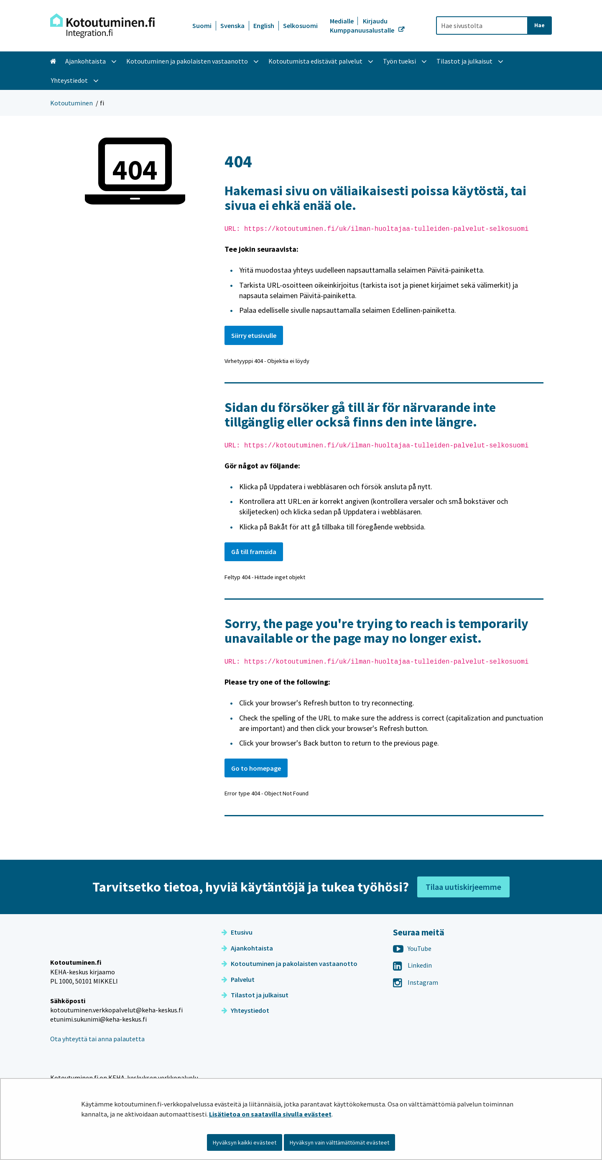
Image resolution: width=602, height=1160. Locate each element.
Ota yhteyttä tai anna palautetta (97, 1057)
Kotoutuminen (71, 103)
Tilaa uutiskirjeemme (463, 886)
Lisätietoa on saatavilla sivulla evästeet (270, 1114)
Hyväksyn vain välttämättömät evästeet (339, 1142)
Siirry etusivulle (253, 335)
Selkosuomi (300, 25)
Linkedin (412, 965)
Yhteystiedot (245, 1010)
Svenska (232, 25)
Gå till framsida (253, 551)
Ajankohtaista (247, 948)
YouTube (412, 948)
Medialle (342, 21)
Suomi (202, 25)
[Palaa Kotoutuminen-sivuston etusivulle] (102, 25)
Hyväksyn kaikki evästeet (244, 1142)
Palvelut (238, 979)
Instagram (415, 982)
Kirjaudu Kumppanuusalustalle (362, 25)
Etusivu (237, 932)
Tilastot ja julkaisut (255, 995)
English (263, 25)
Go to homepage (256, 768)
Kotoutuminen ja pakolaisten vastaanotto (289, 963)
